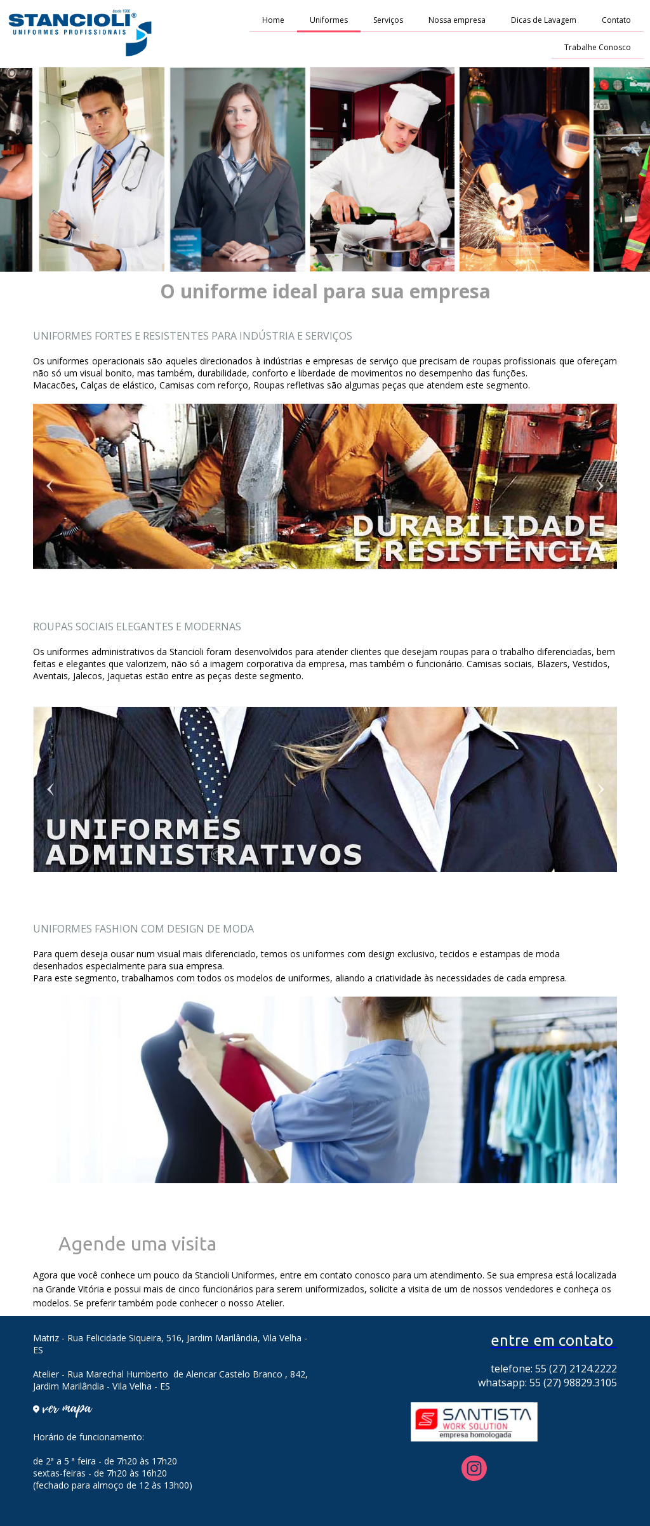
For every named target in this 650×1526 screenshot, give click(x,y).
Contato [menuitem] (616, 20)
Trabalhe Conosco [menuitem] (597, 47)
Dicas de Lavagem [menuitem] (543, 20)
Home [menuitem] (273, 20)
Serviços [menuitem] (388, 20)
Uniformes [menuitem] (329, 20)
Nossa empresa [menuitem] (457, 20)
